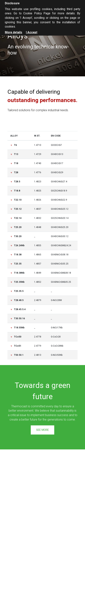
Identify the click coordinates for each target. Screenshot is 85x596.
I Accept (31, 32)
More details (13, 32)
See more (42, 430)
